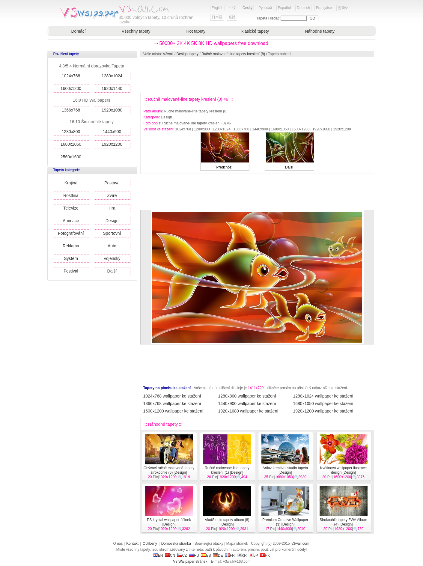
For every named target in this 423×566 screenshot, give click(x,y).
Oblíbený (150, 543)
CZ (182, 555)
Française (324, 8)
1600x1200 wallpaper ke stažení (173, 411)
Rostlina (71, 195)
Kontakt (132, 543)
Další (112, 271)
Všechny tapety (136, 31)
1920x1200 (112, 144)
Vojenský (111, 258)
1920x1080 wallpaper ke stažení (248, 411)
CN (170, 555)
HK (265, 555)
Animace (71, 220)
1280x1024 (112, 75)
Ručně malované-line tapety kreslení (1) (227, 470)
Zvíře (112, 195)
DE (218, 555)
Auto (112, 245)
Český (247, 8)
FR (230, 555)
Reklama (71, 245)
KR (242, 555)
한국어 (343, 8)
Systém (71, 258)
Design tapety (187, 54)
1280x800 (71, 131)
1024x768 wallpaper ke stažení (172, 396)
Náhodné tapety (320, 31)
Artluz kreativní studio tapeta (285, 468)
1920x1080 (112, 110)
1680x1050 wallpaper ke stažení (323, 403)
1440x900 (112, 131)
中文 (233, 8)
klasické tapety (255, 31)
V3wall (168, 54)
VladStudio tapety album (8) (227, 520)
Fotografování (71, 233)
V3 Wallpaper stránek (190, 561)
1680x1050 (71, 144)
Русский (265, 8)
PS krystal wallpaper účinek (169, 520)
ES (206, 555)
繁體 (232, 17)
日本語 (217, 17)
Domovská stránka (176, 543)
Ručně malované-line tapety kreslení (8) (233, 54)
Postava (112, 182)
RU (194, 555)
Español (284, 8)
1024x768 (71, 75)
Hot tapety (195, 31)
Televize (71, 208)
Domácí (78, 31)
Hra (112, 208)
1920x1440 (112, 88)
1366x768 (71, 110)
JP (253, 555)
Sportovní (112, 233)
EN (158, 555)
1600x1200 (71, 88)
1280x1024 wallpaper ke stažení (323, 396)
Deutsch (303, 8)
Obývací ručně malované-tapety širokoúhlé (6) (169, 470)
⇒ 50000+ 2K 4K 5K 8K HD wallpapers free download (211, 43)
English (217, 8)
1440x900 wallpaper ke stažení (247, 403)
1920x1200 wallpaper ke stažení (323, 411)
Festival (71, 271)
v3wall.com (300, 543)
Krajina (71, 182)
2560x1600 (71, 156)
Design (112, 220)
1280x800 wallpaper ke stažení (247, 396)
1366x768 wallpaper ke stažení (172, 403)
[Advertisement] (257, 74)
